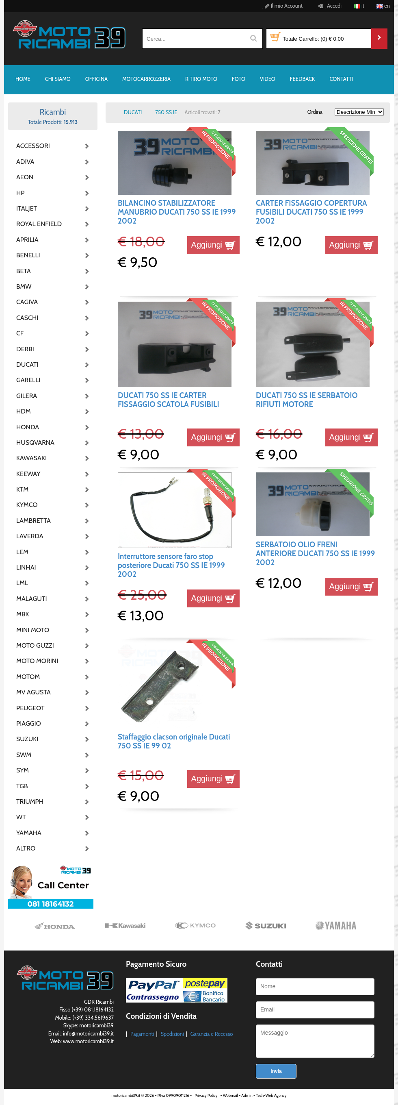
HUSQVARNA (35, 442)
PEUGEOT (30, 708)
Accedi (329, 5)
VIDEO (267, 79)
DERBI (25, 349)
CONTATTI (341, 79)
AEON (24, 177)
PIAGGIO (28, 723)
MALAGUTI (31, 599)
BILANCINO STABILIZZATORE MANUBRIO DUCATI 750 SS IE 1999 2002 (177, 212)
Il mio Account (282, 5)
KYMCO (27, 505)
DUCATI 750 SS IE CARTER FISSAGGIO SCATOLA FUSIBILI (168, 400)
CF (20, 333)
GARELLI (28, 380)
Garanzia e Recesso (211, 1034)
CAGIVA (27, 302)
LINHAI (26, 567)
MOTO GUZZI (35, 645)
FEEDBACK (302, 79)
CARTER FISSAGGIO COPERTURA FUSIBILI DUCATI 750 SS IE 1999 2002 (311, 212)
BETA (23, 271)
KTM (22, 489)
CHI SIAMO (58, 79)
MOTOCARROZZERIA (146, 79)
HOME (22, 79)
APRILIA (27, 240)
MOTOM (28, 677)
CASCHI (27, 318)
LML (22, 583)
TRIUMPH (29, 801)
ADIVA (25, 161)
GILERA (26, 396)
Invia (275, 1071)
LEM (22, 552)
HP (20, 193)
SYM (22, 770)
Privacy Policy (206, 1095)
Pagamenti (142, 1034)
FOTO (238, 79)
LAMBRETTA (33, 520)
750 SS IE (166, 112)
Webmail (230, 1095)
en (383, 5)
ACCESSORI (33, 146)
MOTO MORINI (36, 661)
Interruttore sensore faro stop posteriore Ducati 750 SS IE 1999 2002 (171, 565)
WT (21, 817)
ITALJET (26, 208)
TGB (22, 786)
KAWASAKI (31, 458)
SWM (23, 755)
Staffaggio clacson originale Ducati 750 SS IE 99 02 (174, 741)
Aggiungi (213, 244)
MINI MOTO (32, 630)
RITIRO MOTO (201, 79)
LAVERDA (29, 536)
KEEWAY (28, 474)
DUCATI (27, 364)
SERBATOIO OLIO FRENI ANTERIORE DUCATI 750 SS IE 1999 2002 (315, 554)
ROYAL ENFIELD (36, 224)
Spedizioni (172, 1034)
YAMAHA (28, 833)
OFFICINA (96, 79)
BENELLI (28, 255)
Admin (246, 1095)
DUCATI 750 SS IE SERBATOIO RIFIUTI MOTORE (307, 400)
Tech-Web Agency (271, 1095)
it (359, 5)
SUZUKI (27, 739)
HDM (23, 411)
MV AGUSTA (33, 692)
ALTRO (25, 848)
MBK (22, 614)
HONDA (27, 427)
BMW (23, 286)
